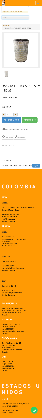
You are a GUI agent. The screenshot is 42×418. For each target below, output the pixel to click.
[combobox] (15, 21)
